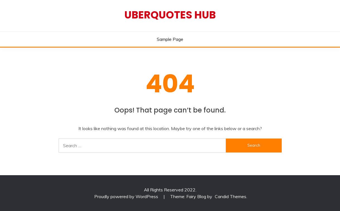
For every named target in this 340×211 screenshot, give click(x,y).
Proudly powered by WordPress (126, 196)
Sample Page (170, 39)
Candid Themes (230, 196)
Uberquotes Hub (170, 15)
